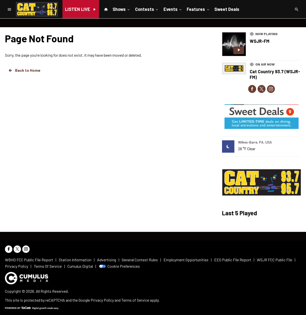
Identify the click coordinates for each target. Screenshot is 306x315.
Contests (147, 9)
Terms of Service (135, 300)
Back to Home (24, 70)
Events (173, 9)
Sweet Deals (226, 9)
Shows (122, 9)
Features (198, 9)
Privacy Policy (102, 300)
